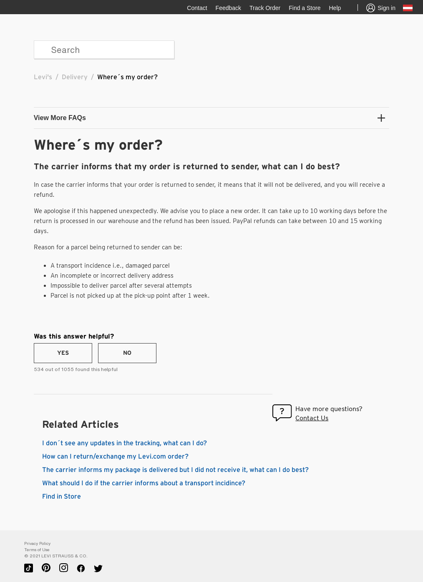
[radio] (63, 353)
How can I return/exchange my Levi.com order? (115, 456)
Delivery (75, 77)
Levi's (43, 77)
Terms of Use (37, 550)
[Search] (104, 49)
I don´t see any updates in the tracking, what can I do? (124, 443)
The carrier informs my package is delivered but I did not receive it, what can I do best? (175, 470)
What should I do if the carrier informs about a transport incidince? (143, 483)
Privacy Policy (37, 543)
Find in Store (61, 496)
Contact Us (311, 418)
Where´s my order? (127, 77)
